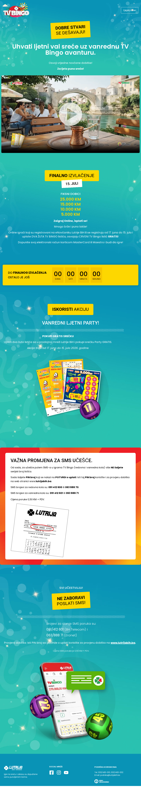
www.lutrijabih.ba (123, 654)
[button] (70, 31)
